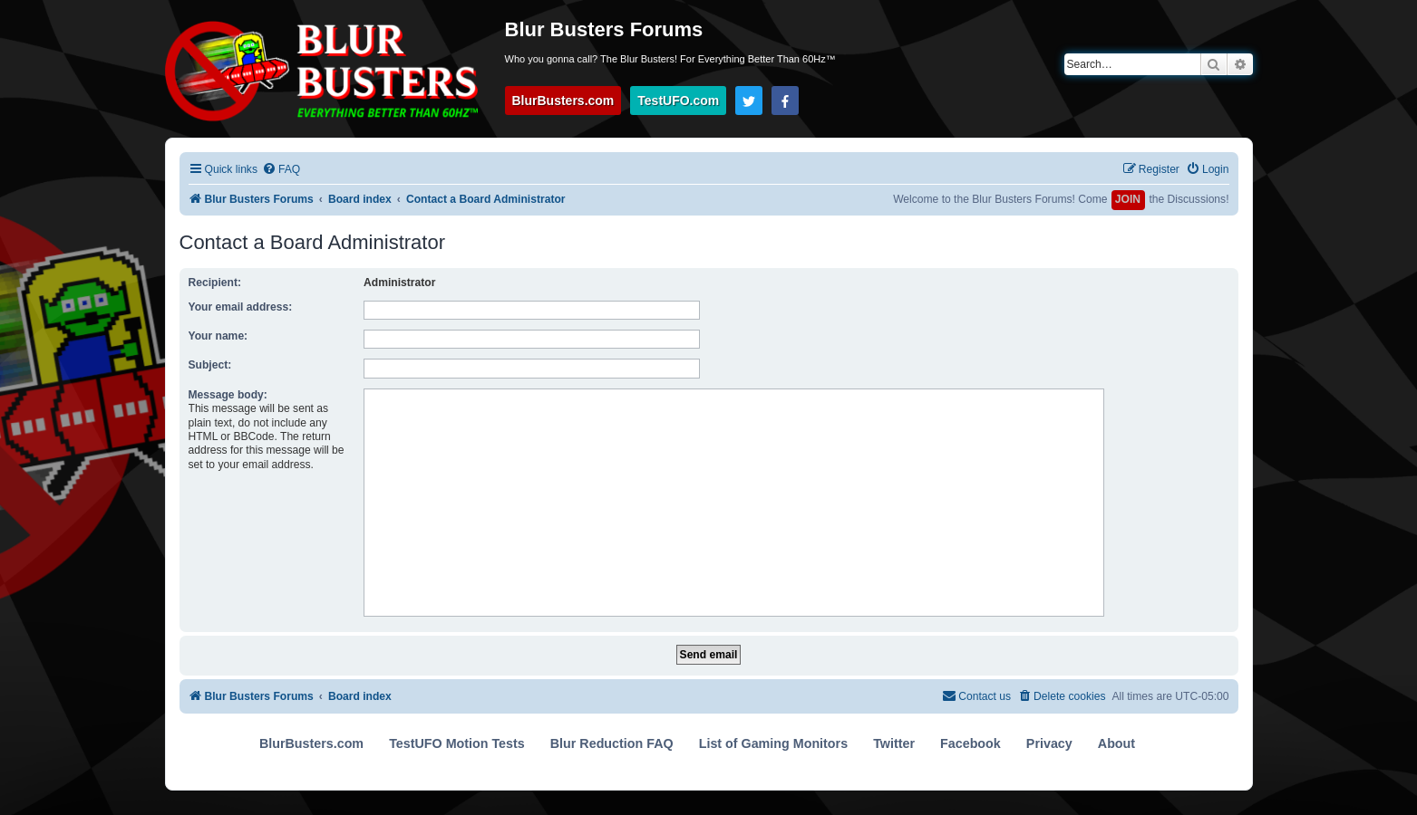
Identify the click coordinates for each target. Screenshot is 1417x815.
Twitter (894, 743)
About (1116, 743)
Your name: (218, 336)
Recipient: (215, 282)
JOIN (1127, 199)
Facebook (970, 743)
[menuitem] (281, 170)
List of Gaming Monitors (773, 743)
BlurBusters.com (563, 100)
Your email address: (241, 307)
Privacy (1049, 743)
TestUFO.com (678, 100)
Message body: (228, 394)
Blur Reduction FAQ (612, 743)
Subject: (210, 365)
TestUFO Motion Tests (457, 743)
